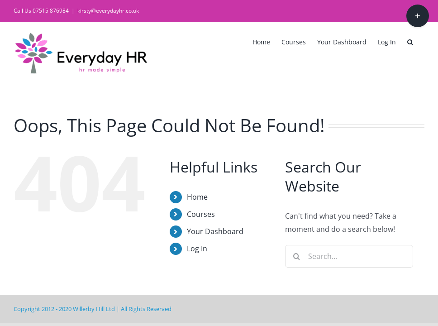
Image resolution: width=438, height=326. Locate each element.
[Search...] (349, 256)
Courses (201, 214)
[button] (410, 41)
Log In (197, 249)
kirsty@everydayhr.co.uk (108, 10)
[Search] (296, 256)
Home (197, 197)
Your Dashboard (215, 231)
